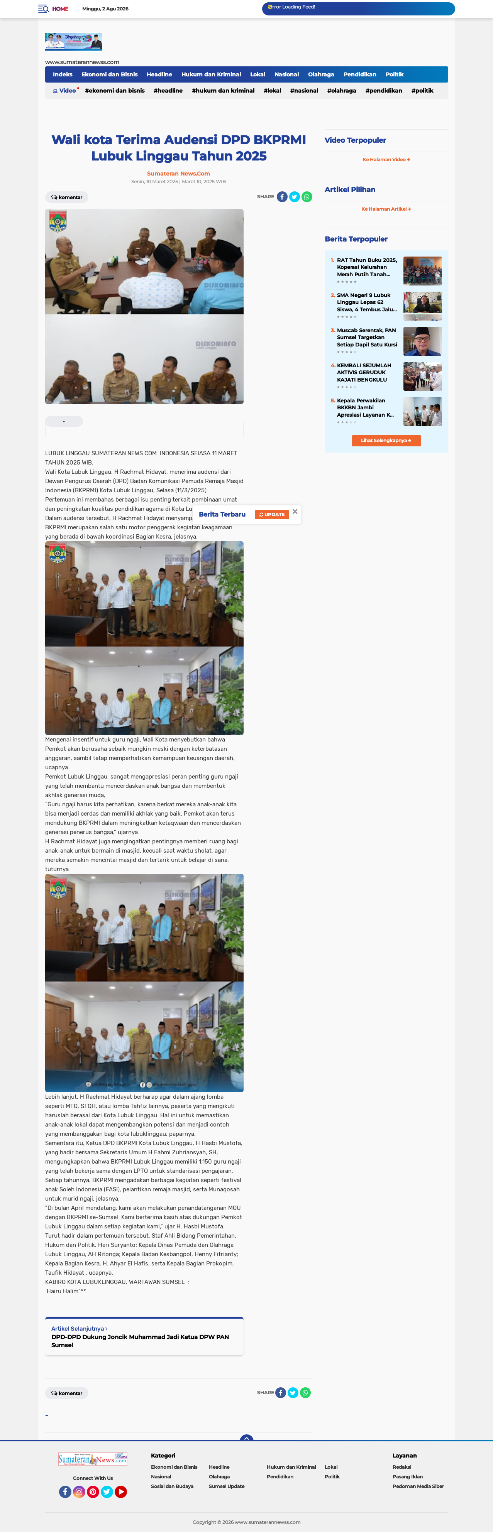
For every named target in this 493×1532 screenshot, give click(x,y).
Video (67, 90)
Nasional (286, 74)
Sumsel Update (226, 1486)
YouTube (126, 1495)
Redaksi (402, 1467)
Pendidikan (360, 74)
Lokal (257, 74)
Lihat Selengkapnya (386, 440)
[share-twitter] (294, 196)
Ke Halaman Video (386, 159)
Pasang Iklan (408, 1477)
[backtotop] (247, 1441)
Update (272, 514)
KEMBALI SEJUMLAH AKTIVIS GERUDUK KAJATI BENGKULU (364, 372)
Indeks (62, 74)
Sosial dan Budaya (172, 1486)
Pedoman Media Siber (418, 1486)
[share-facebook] (282, 196)
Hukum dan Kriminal (211, 74)
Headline (159, 74)
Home (60, 8)
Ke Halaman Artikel (386, 209)
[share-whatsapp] (307, 196)
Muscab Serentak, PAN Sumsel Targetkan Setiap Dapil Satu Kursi (367, 337)
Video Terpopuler (355, 140)
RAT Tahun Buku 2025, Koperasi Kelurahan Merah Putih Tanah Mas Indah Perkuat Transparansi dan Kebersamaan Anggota (367, 267)
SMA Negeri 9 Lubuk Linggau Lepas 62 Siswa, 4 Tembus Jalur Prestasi (366, 302)
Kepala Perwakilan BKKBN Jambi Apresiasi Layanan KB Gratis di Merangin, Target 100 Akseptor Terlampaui (365, 407)
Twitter (110, 1495)
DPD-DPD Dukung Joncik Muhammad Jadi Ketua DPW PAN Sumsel (140, 1341)
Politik (394, 74)
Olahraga (321, 74)
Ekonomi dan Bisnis (109, 74)
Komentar (66, 196)
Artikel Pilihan (350, 190)
